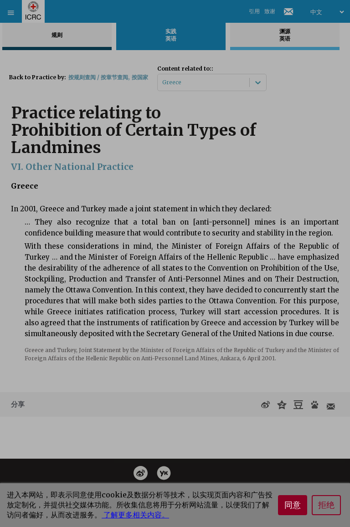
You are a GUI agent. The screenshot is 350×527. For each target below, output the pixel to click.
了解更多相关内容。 (135, 514)
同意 (292, 505)
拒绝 (326, 505)
